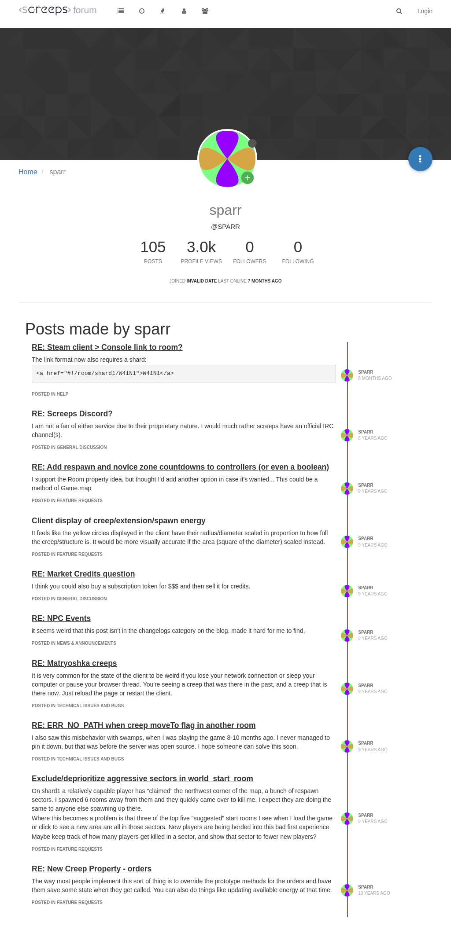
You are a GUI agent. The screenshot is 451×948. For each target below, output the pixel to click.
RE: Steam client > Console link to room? (107, 347)
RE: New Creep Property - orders (92, 868)
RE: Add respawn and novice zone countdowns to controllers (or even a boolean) (180, 467)
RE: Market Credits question (83, 574)
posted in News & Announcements (74, 643)
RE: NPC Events (61, 618)
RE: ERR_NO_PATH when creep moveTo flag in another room (144, 725)
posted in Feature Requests (67, 500)
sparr (365, 372)
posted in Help (50, 394)
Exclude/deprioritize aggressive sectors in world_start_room (142, 778)
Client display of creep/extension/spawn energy (119, 520)
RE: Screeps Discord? (72, 413)
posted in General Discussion (69, 447)
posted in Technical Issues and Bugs (78, 705)
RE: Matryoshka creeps (74, 663)
